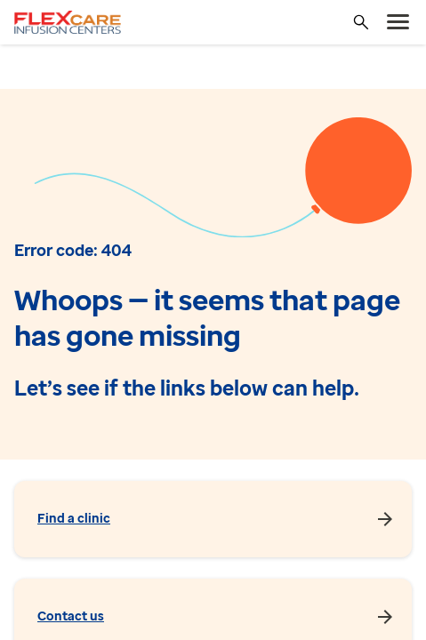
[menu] (398, 22)
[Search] (361, 22)
